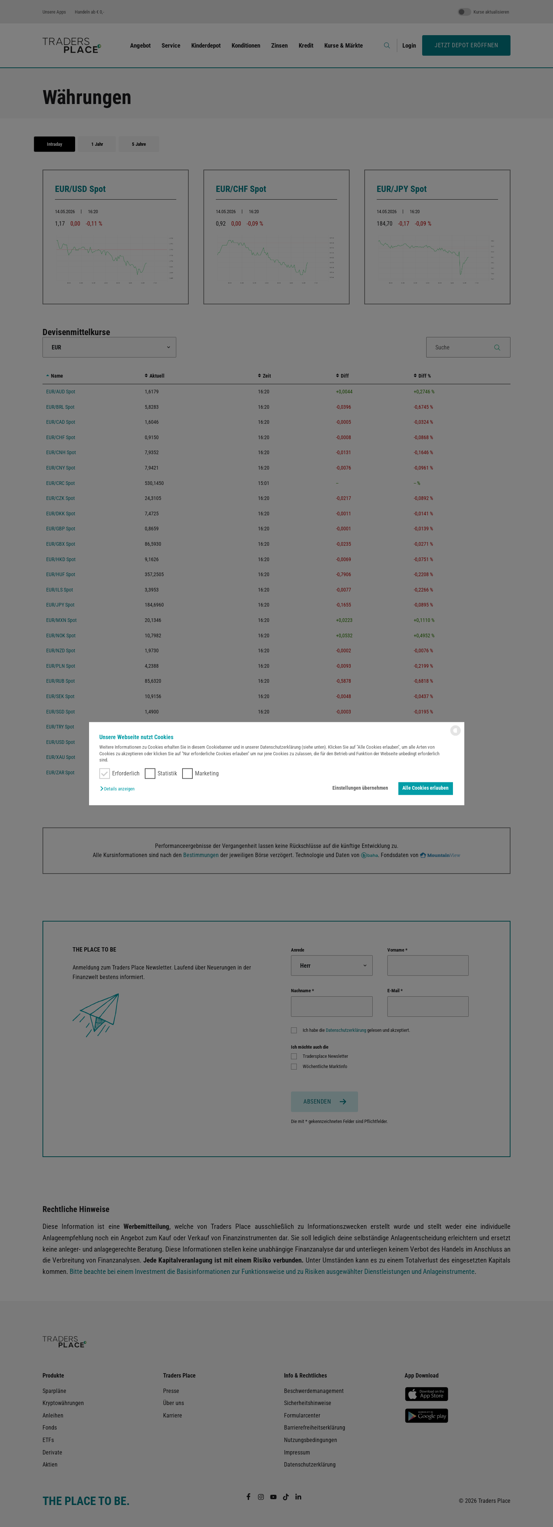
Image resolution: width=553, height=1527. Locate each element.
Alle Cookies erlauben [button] (425, 788)
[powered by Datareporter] (455, 735)
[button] (119, 789)
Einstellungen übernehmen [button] (360, 788)
